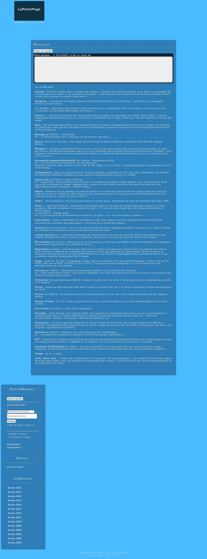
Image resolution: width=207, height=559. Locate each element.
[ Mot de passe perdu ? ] (21, 425)
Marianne (48, 87)
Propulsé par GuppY (86, 553)
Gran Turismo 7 (15, 467)
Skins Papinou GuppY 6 (95, 555)
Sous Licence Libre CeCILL (117, 553)
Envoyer (11, 421)
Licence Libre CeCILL (113, 555)
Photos (28, 458)
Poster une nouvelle (43, 51)
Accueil (37, 22)
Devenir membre (15, 399)
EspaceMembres (25, 389)
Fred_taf (39, 76)
